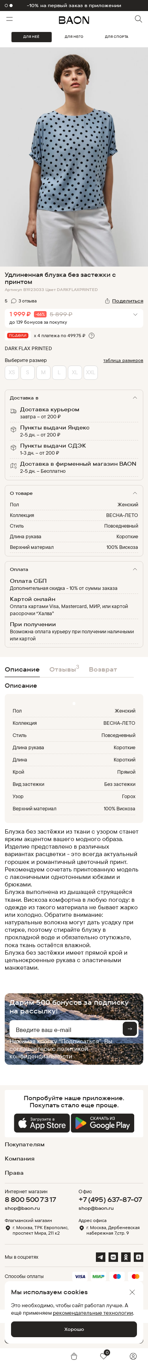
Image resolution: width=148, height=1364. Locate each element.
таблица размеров (123, 360)
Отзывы (64, 668)
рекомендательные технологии (93, 1312)
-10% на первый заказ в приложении (74, 5)
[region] (72, 900)
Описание (22, 669)
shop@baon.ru (22, 1208)
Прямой (126, 772)
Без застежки (119, 784)
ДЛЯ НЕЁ (31, 37)
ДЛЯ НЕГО (74, 37)
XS (12, 372)
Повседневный (121, 525)
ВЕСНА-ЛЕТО (122, 515)
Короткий (124, 759)
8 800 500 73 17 (30, 1199)
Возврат (103, 669)
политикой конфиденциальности (48, 1052)
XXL (90, 372)
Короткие (127, 536)
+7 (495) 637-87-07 (110, 1199)
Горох (128, 796)
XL (75, 372)
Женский (128, 504)
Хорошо (74, 1329)
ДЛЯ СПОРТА (116, 37)
